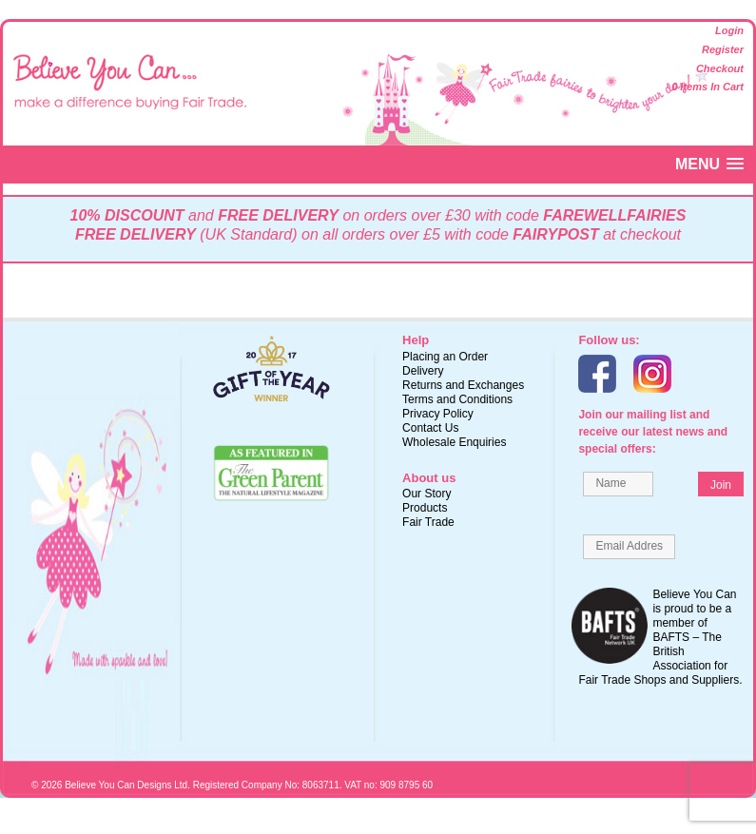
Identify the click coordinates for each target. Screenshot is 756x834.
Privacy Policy (438, 413)
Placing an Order (445, 356)
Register (723, 49)
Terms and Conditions (457, 399)
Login (729, 30)
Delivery (422, 371)
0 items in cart (707, 86)
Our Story (426, 493)
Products (424, 507)
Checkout (720, 68)
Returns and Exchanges (463, 385)
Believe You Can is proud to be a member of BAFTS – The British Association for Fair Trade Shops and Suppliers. (660, 637)
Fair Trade (428, 522)
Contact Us (430, 428)
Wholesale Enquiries (454, 442)
